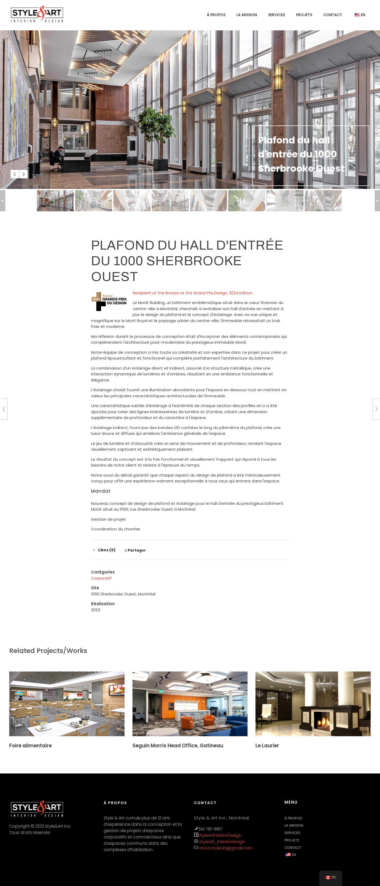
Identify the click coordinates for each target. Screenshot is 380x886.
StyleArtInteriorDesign (219, 835)
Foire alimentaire (30, 745)
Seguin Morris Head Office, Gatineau (177, 745)
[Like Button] (94, 550)
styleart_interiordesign (221, 842)
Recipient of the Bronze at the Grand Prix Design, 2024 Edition (192, 293)
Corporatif (101, 578)
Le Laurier (267, 745)
